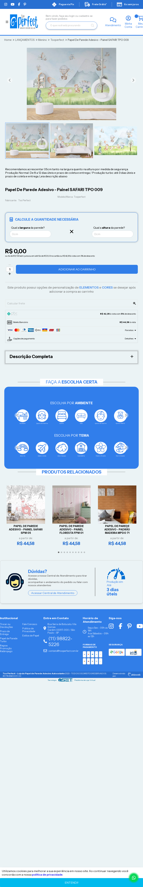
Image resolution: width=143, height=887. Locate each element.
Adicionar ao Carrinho (77, 269)
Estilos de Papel (30, 635)
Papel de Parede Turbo (8, 640)
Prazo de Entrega (5, 633)
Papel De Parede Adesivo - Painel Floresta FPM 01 (71, 529)
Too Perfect (24, 200)
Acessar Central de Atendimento (52, 593)
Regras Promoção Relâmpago (6, 648)
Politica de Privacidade (28, 630)
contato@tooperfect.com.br (60, 651)
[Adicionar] (9, 274)
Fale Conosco (29, 624)
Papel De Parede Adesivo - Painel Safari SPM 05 (26, 529)
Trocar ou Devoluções (6, 625)
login (72, 15)
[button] (9, 80)
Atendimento (113, 25)
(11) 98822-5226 (57, 641)
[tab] (71, 314)
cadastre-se (86, 15)
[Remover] (9, 265)
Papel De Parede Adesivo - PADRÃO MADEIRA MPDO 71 (117, 529)
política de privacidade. (47, 874)
